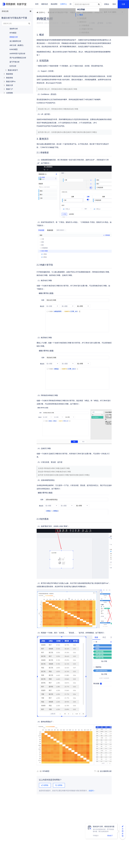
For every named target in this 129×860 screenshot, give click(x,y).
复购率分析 (14, 29)
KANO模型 (14, 49)
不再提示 (96, 835)
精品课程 (54, 4)
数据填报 (9, 74)
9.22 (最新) (113, 12)
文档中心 (63, 4)
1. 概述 (105, 23)
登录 (114, 4)
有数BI (72, 12)
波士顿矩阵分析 (91, 788)
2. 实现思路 (107, 26)
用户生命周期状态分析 (18, 58)
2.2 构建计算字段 (111, 37)
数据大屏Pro (10, 81)
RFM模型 (46, 788)
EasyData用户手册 (7, 12)
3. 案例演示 (107, 30)
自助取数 (9, 93)
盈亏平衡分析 (14, 62)
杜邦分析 (13, 66)
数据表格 (9, 78)
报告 (78, 12)
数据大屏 (9, 85)
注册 (123, 4)
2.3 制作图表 (109, 41)
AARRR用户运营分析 (17, 53)
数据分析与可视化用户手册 (58, 12)
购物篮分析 (14, 37)
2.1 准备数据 (109, 33)
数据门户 (9, 89)
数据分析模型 (87, 12)
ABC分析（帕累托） (17, 45)
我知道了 (110, 835)
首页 (37, 4)
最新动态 (44, 4)
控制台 (106, 4)
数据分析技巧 (13, 70)
